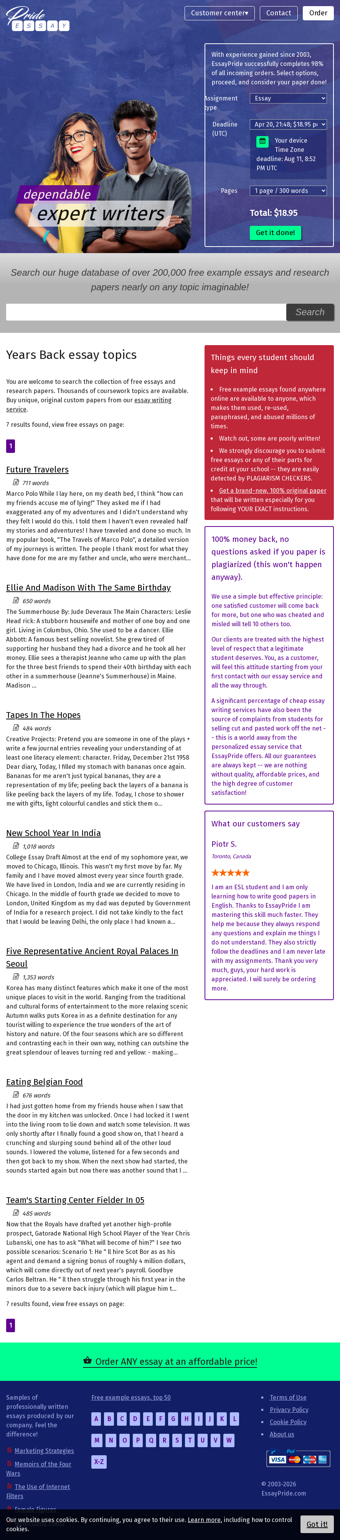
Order (318, 13)
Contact (278, 13)
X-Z (99, 1462)
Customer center (218, 13)
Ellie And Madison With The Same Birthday (88, 587)
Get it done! (275, 232)
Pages (229, 190)
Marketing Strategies (44, 1450)
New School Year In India (53, 833)
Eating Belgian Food (44, 1082)
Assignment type (221, 103)
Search (310, 312)
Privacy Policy (289, 1409)
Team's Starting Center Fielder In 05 (75, 1200)
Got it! (317, 1524)
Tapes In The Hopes (43, 715)
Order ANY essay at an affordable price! (176, 1361)
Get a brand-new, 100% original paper (273, 490)
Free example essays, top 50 (131, 1397)
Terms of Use (288, 1397)
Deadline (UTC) (225, 129)
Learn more (204, 1520)
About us (282, 1434)
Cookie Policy (288, 1422)
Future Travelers (37, 469)
